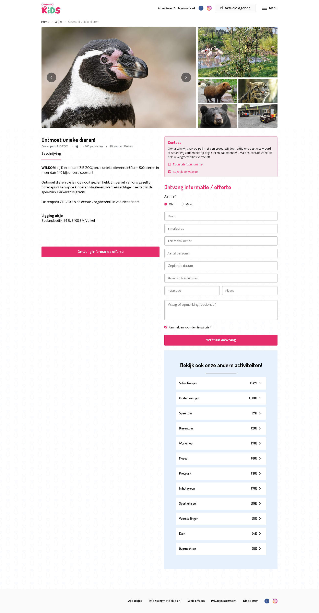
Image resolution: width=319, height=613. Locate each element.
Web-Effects (196, 601)
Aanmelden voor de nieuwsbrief (187, 327)
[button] (119, 77)
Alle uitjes (135, 601)
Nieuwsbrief (186, 8)
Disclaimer (250, 601)
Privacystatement (224, 601)
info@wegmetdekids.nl (165, 601)
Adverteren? (166, 8)
